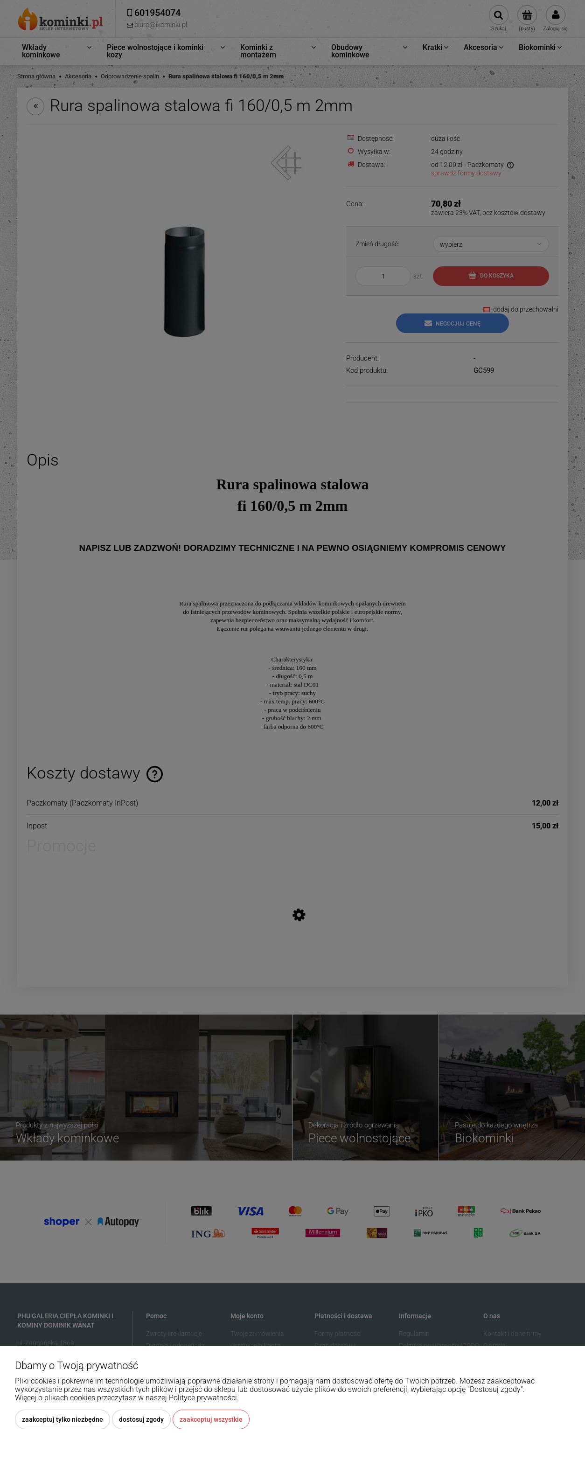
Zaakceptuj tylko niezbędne (62, 1419)
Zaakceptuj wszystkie (211, 1419)
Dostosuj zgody (141, 1419)
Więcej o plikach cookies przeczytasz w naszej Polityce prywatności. (127, 1397)
